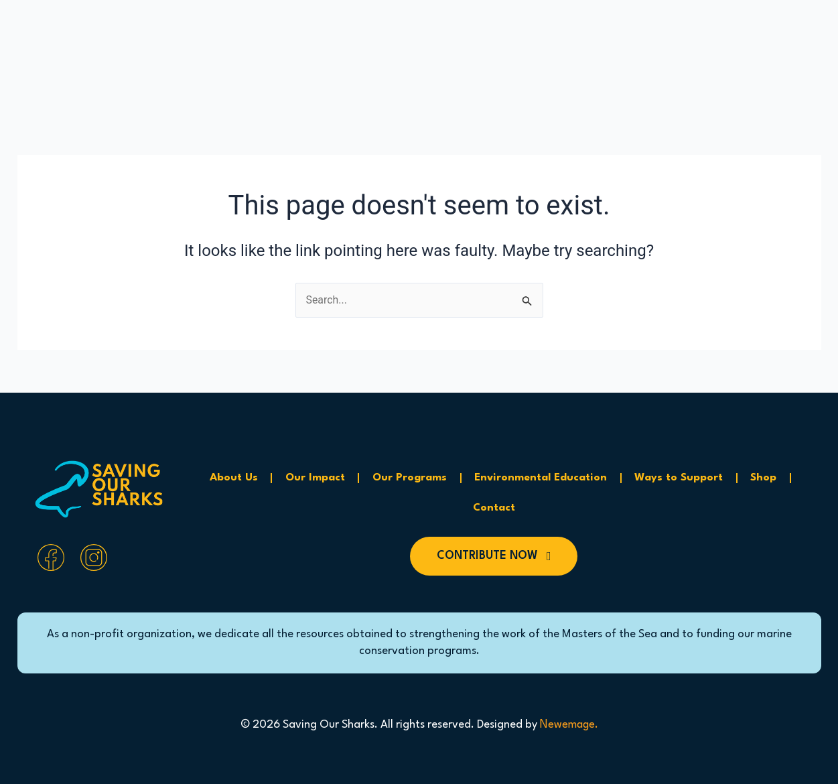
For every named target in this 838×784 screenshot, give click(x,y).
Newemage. (569, 724)
